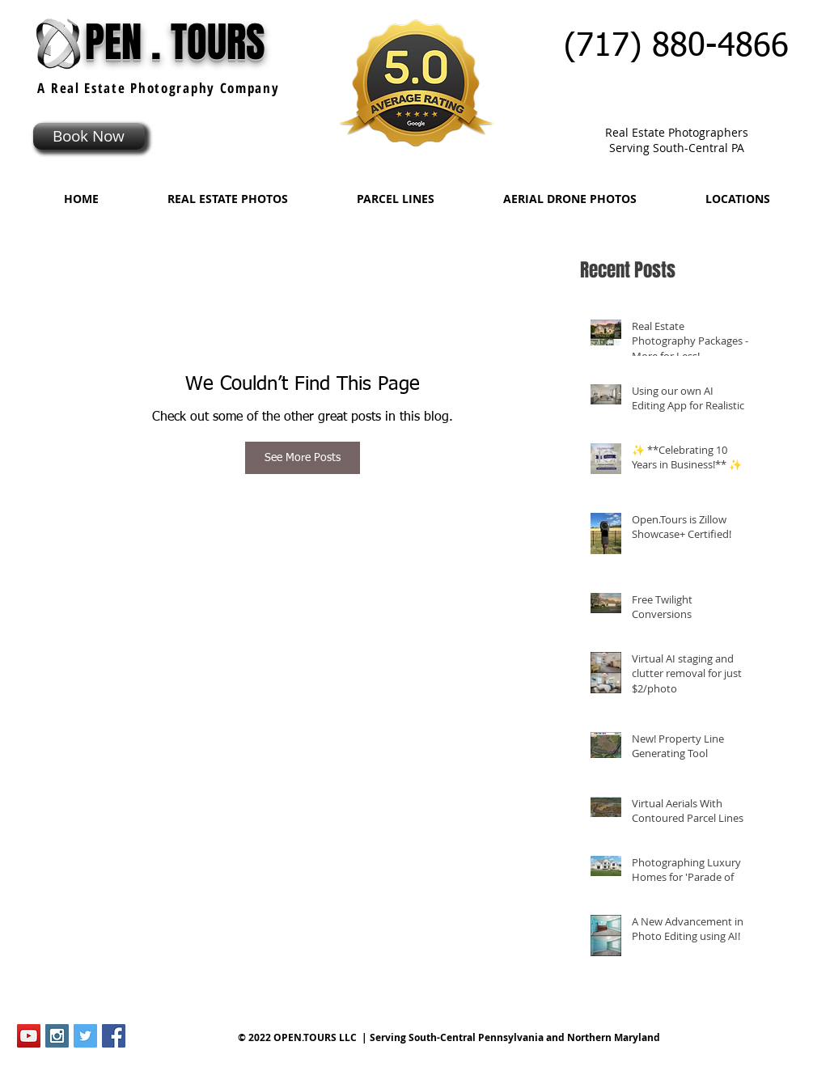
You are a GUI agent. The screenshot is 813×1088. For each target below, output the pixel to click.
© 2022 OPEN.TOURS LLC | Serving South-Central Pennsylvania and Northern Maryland (449, 1037)
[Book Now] (89, 136)
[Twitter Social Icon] (85, 1036)
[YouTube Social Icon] (28, 1036)
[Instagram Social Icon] (57, 1036)
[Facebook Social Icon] (113, 1036)
